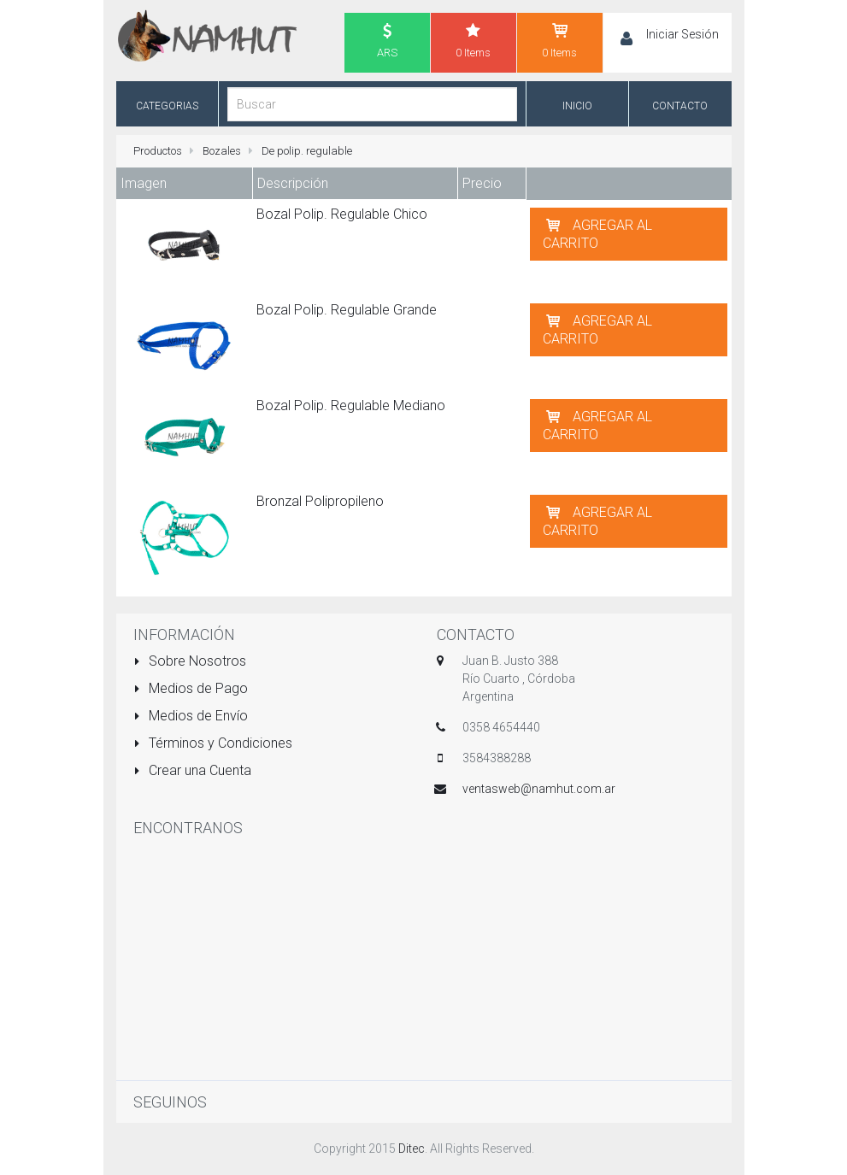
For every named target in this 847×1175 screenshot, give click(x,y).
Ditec (411, 1148)
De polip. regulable (307, 150)
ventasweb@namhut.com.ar (538, 789)
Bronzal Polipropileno (320, 501)
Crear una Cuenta (192, 770)
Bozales (222, 150)
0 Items (473, 40)
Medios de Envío (191, 716)
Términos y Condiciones (213, 743)
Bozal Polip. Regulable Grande (346, 310)
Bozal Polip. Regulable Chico (341, 214)
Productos (157, 150)
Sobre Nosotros (190, 661)
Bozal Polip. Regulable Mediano (350, 405)
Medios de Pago (191, 688)
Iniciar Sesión (682, 34)
